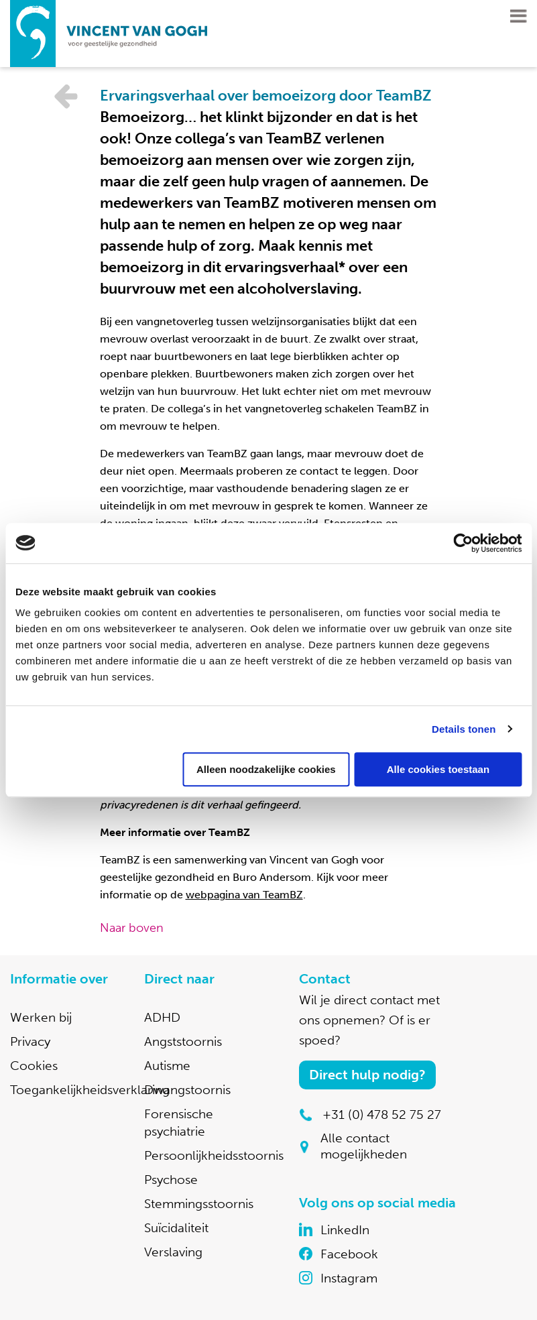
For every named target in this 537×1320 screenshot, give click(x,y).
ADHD (162, 1017)
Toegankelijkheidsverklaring (90, 1089)
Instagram (348, 1278)
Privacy (30, 1041)
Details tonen (463, 729)
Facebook (349, 1254)
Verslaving (173, 1252)
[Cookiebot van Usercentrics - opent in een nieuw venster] (463, 543)
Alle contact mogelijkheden (363, 1146)
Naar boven (132, 927)
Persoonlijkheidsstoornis (214, 1155)
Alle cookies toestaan (438, 769)
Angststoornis (183, 1041)
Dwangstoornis (187, 1089)
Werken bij (41, 1017)
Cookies (34, 1065)
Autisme (167, 1065)
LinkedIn (344, 1230)
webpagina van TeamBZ (244, 894)
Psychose (171, 1179)
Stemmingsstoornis (198, 1203)
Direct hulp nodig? (367, 1075)
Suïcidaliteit (176, 1228)
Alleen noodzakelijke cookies (266, 769)
